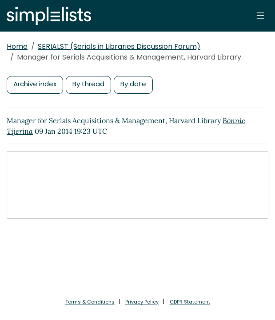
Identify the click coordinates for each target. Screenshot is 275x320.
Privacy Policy (142, 301)
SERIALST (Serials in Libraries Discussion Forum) (119, 46)
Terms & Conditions (90, 301)
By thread (88, 83)
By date (133, 83)
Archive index (34, 83)
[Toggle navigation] (260, 16)
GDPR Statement (190, 301)
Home (17, 46)
